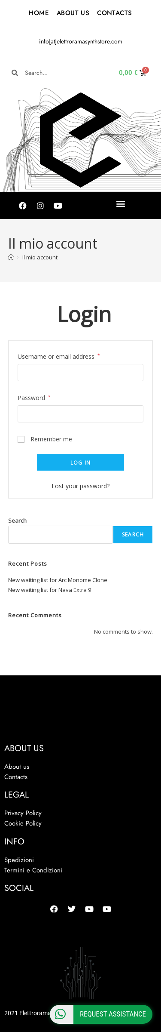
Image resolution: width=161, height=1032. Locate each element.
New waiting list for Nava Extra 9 (49, 590)
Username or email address (59, 355)
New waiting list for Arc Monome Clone (57, 580)
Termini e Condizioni (33, 870)
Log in (80, 462)
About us (16, 766)
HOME (39, 13)
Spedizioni (19, 860)
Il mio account (40, 257)
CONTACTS (114, 13)
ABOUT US (73, 13)
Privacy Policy (23, 813)
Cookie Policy (23, 823)
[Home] (11, 257)
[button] (121, 203)
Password (34, 397)
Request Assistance (98, 1014)
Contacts (15, 777)
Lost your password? (80, 486)
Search (17, 520)
